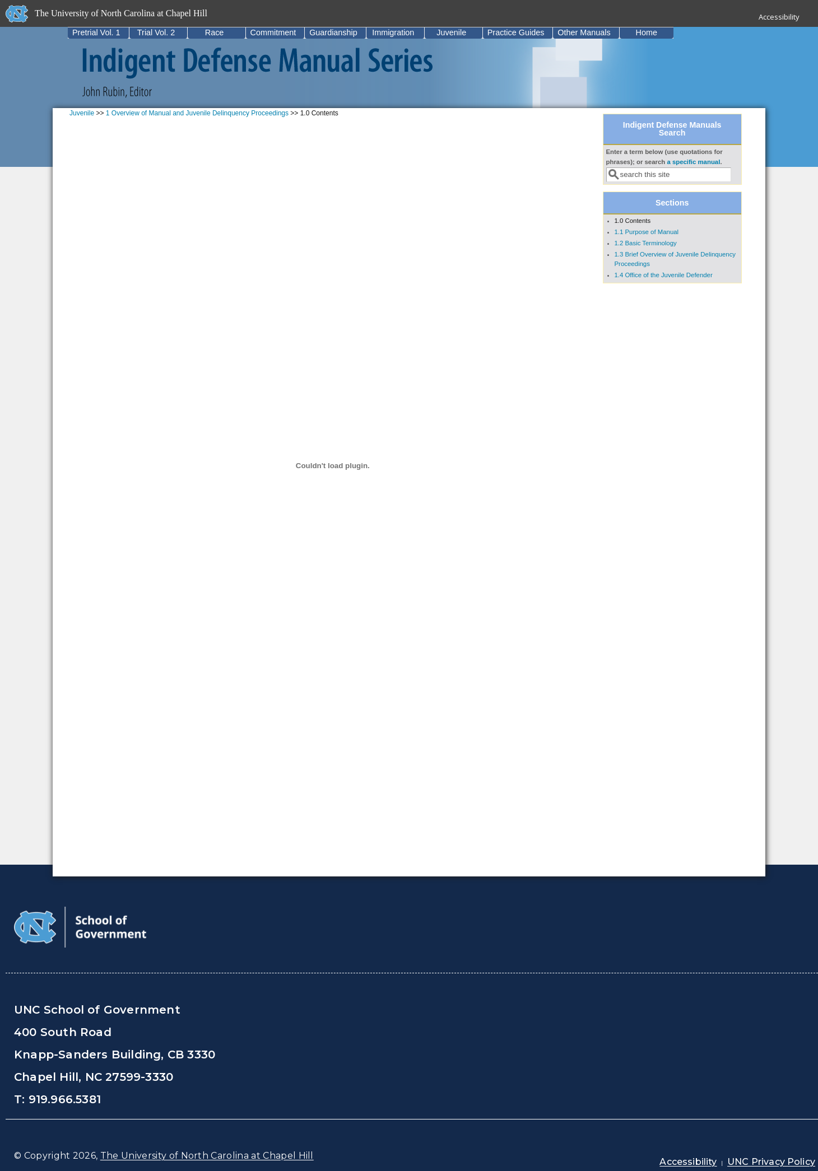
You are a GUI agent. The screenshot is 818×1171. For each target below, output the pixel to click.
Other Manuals (583, 32)
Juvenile (451, 32)
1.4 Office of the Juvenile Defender (664, 275)
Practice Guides (516, 32)
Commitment (273, 32)
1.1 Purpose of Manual (647, 231)
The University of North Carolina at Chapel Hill (207, 1155)
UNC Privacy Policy (771, 1161)
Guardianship (333, 32)
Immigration (393, 32)
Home (646, 32)
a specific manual (693, 161)
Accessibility (779, 17)
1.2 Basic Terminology (646, 243)
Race (214, 32)
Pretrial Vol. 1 (96, 32)
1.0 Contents (633, 220)
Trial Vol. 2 (156, 32)
